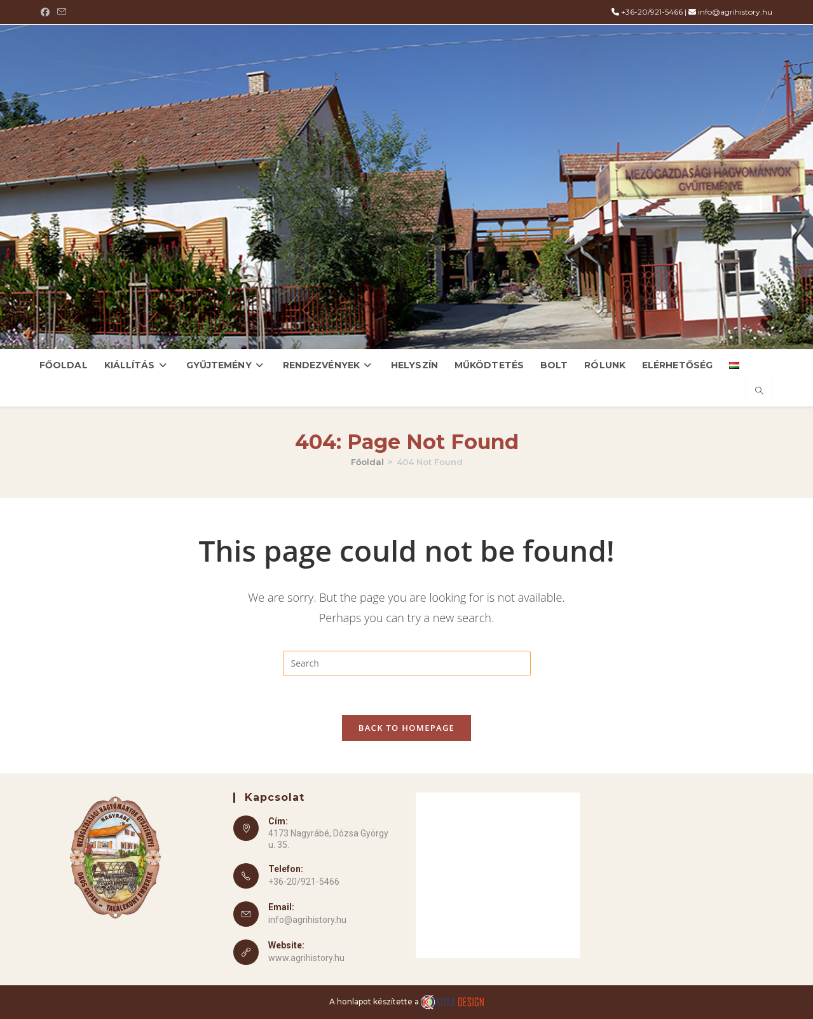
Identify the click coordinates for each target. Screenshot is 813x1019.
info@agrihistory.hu (735, 12)
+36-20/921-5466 (652, 12)
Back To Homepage (406, 727)
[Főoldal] (367, 462)
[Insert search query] (407, 663)
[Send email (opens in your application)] (61, 12)
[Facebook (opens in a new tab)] (47, 12)
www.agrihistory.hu (306, 958)
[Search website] (759, 391)
